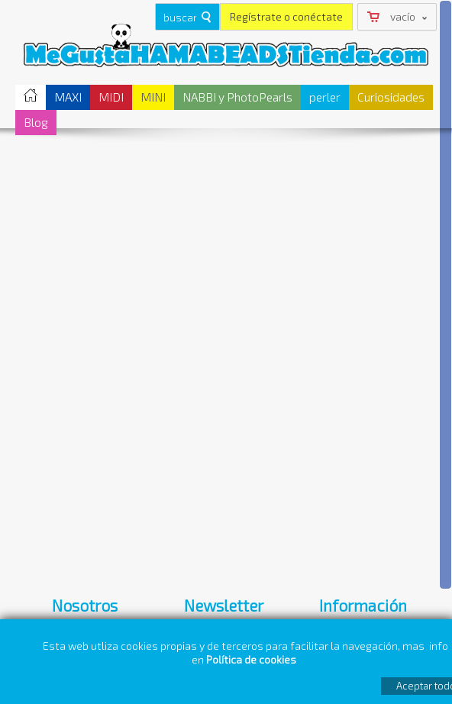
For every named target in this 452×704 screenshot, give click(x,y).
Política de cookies (252, 659)
